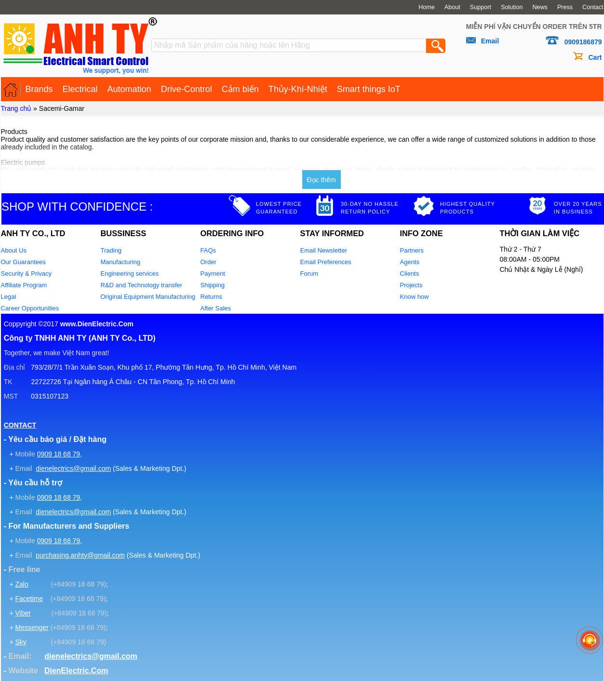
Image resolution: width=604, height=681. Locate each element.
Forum (309, 273)
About (452, 7)
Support (480, 7)
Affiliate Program (24, 285)
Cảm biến (240, 89)
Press (565, 7)
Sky (20, 642)
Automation (129, 89)
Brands (39, 89)
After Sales (216, 308)
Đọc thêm (321, 180)
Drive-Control (186, 89)
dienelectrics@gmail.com (73, 468)
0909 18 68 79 (59, 454)
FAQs (208, 250)
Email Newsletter (324, 250)
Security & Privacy (26, 273)
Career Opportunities (30, 308)
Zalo (21, 584)
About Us (14, 250)
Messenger (31, 627)
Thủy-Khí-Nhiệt (297, 89)
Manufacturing (120, 262)
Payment (213, 273)
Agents (409, 262)
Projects (411, 285)
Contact (592, 7)
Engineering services (130, 273)
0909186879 (583, 42)
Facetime (29, 598)
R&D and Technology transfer (142, 285)
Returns (212, 296)
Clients (409, 273)
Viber (22, 613)
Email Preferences (325, 262)
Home (426, 7)
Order (208, 262)
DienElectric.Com (76, 671)
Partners (412, 250)
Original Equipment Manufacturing (148, 296)
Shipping (213, 285)
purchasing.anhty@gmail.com (80, 555)
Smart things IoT (369, 89)
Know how (414, 296)
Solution (512, 7)
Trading (111, 250)
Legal (8, 296)
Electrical (80, 89)
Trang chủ (16, 108)
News (540, 7)
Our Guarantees (23, 262)
